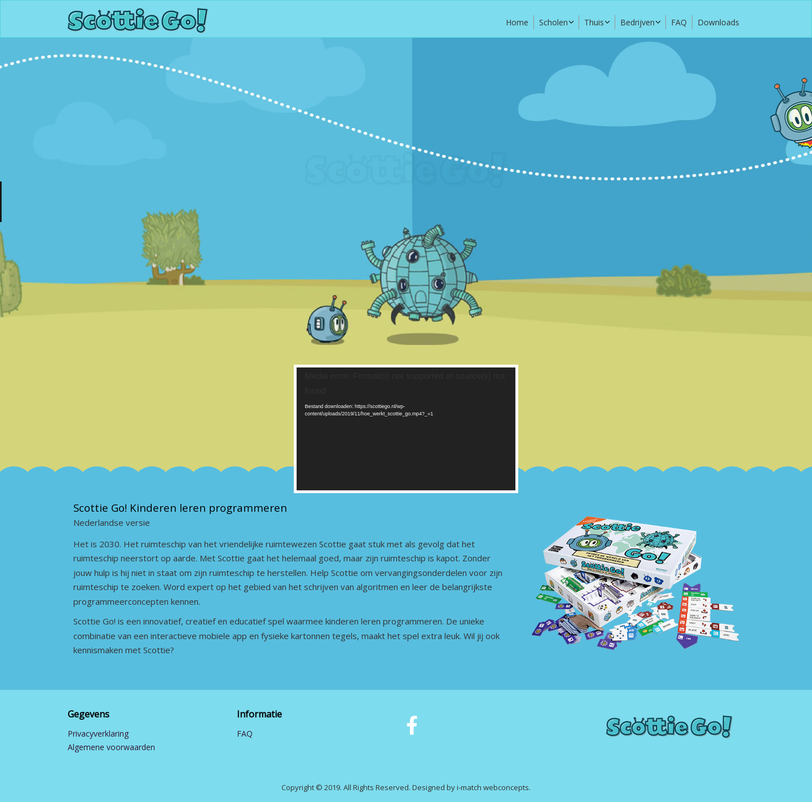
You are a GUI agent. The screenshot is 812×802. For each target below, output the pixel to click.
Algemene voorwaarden (111, 747)
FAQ (679, 22)
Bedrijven (637, 22)
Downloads (718, 22)
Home (517, 22)
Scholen (553, 22)
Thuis (594, 22)
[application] (406, 428)
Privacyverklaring (98, 733)
